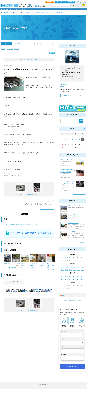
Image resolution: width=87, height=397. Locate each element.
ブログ (16, 12)
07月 (62, 270)
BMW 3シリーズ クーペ (74, 205)
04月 (74, 258)
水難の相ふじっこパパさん (25, 265)
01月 (62, 258)
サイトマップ (77, 300)
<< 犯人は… (23, 59)
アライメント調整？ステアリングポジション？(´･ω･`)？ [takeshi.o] (45, 12)
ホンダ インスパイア (73, 223)
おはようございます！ (66, 159)
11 (82, 139)
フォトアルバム (29, 43)
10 (79, 139)
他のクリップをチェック (79, 194)
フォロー (66, 95)
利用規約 (71, 300)
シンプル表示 (10, 49)
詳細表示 (3, 49)
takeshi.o (63, 84)
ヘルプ (77, 1)
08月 (66, 270)
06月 (82, 267)
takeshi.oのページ (15, 27)
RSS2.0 (64, 295)
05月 (78, 267)
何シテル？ (74, 78)
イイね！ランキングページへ (47, 209)
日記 (20, 12)
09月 (70, 270)
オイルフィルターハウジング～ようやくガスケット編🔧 (67, 183)
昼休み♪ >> (34, 59)
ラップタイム (40, 43)
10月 (74, 270)
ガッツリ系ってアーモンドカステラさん (33, 265)
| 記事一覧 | (29, 59)
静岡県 (62, 86)
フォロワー (78, 95)
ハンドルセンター (19, 224)
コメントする (14, 281)
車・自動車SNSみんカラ (7, 12)
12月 (82, 270)
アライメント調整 (9, 224)
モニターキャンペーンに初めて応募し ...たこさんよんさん (51, 267)
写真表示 (16, 49)
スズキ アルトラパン (73, 214)
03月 (70, 258)
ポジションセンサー (36, 224)
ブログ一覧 (25, 12)
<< (60, 128)
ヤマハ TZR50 (71, 232)
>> (84, 128)
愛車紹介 (17, 43)
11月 (78, 270)
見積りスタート (72, 366)
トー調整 (27, 224)
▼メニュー (51, 43)
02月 (66, 258)
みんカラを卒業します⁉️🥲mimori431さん (16, 265)
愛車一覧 (83, 242)
